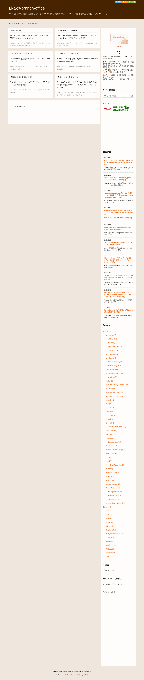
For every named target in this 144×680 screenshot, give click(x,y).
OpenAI (112, 343)
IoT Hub (110, 419)
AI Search (113, 339)
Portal (109, 461)
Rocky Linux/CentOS (114, 534)
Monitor (110, 438)
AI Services (111, 335)
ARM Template (112, 369)
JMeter (109, 526)
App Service (111, 358)
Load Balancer (112, 431)
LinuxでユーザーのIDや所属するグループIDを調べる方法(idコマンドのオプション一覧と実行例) (118, 277)
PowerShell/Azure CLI (115, 465)
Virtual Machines (113, 488)
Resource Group (112, 473)
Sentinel (110, 480)
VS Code (110, 549)
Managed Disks (115, 492)
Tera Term (110, 541)
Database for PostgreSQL (116, 396)
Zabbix (110, 557)
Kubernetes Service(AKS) (116, 427)
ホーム (13, 23)
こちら (111, 570)
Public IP (110, 469)
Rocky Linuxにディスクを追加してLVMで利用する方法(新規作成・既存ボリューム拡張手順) (118, 162)
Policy (109, 457)
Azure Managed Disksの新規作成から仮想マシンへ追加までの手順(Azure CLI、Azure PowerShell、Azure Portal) (118, 195)
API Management (113, 354)
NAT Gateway (112, 446)
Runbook (112, 377)
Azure (21, 23)
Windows (110, 553)
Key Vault (110, 423)
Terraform (111, 545)
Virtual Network (112, 499)
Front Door (111, 415)
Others (107, 507)
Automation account (114, 373)
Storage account (113, 484)
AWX (108, 511)
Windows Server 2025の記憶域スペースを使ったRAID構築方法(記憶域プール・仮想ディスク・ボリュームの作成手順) (118, 295)
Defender (110, 400)
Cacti (108, 515)
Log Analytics (114, 442)
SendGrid (110, 476)
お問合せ (111, 72)
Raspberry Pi (111, 530)
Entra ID (110, 408)
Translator (113, 350)
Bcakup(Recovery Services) (117, 385)
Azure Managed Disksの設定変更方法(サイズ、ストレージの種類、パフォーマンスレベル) (118, 212)
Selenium (110, 537)
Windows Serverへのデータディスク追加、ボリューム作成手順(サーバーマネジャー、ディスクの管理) (118, 260)
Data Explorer (112, 388)
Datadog (110, 518)
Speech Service (115, 346)
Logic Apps (111, 434)
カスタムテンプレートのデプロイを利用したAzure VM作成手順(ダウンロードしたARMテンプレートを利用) (77, 84)
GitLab (109, 522)
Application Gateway (114, 362)
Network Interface (115, 495)
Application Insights (114, 366)
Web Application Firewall (115, 503)
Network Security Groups (115, 450)
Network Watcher (113, 453)
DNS (108, 404)
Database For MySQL (114, 392)
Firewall (109, 411)
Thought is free (83, 675)
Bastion (109, 381)
